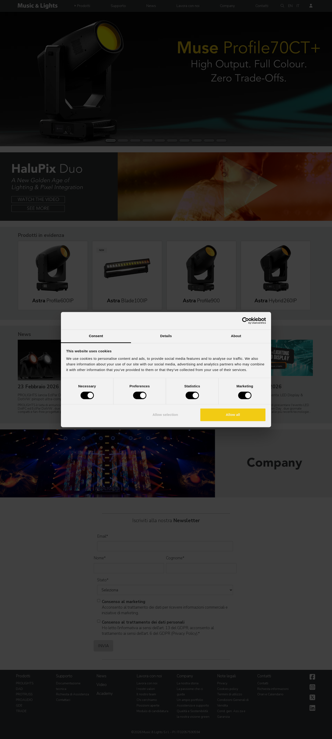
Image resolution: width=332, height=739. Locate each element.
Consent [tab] (96, 336)
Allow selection (165, 415)
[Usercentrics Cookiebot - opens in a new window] (245, 320)
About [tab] (236, 336)
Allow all (233, 415)
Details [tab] (166, 336)
